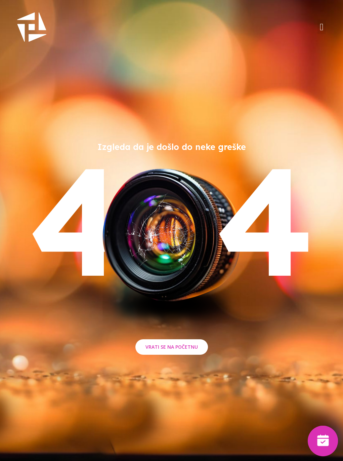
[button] (321, 27)
